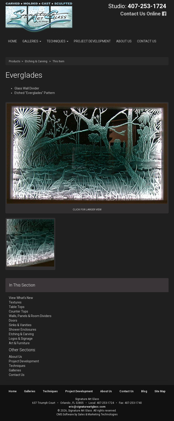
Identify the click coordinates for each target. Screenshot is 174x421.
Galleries (31, 41)
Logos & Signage (21, 338)
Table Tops (16, 307)
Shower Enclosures (22, 329)
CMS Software (65, 414)
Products (14, 61)
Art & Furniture (19, 343)
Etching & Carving (36, 61)
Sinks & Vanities (20, 325)
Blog (144, 391)
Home (12, 41)
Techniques (57, 41)
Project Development (92, 41)
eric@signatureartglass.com (87, 406)
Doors (13, 320)
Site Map (160, 391)
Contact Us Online (140, 14)
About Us (124, 41)
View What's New (21, 298)
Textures (15, 302)
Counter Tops (18, 311)
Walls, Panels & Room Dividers (30, 316)
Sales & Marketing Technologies (98, 414)
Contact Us (146, 41)
